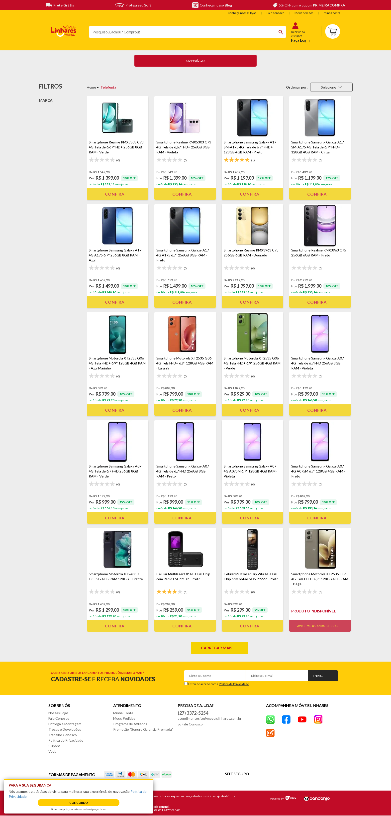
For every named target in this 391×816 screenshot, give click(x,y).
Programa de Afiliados (130, 724)
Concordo (78, 803)
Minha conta (332, 13)
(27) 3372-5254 (193, 713)
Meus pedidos (303, 13)
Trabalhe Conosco (62, 735)
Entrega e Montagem (64, 724)
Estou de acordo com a (218, 684)
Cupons (54, 746)
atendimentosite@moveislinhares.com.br (209, 718)
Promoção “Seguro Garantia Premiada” (143, 729)
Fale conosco (275, 13)
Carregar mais (216, 647)
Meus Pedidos (124, 718)
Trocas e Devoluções (64, 729)
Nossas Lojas (58, 713)
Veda (52, 751)
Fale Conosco (58, 718)
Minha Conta (123, 713)
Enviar (318, 676)
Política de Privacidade (234, 684)
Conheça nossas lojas (242, 13)
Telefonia (108, 87)
